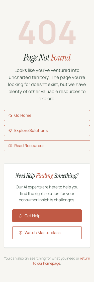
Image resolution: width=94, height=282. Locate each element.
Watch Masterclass (39, 232)
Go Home (19, 115)
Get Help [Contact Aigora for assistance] (30, 215)
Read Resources (26, 145)
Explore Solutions (28, 130)
